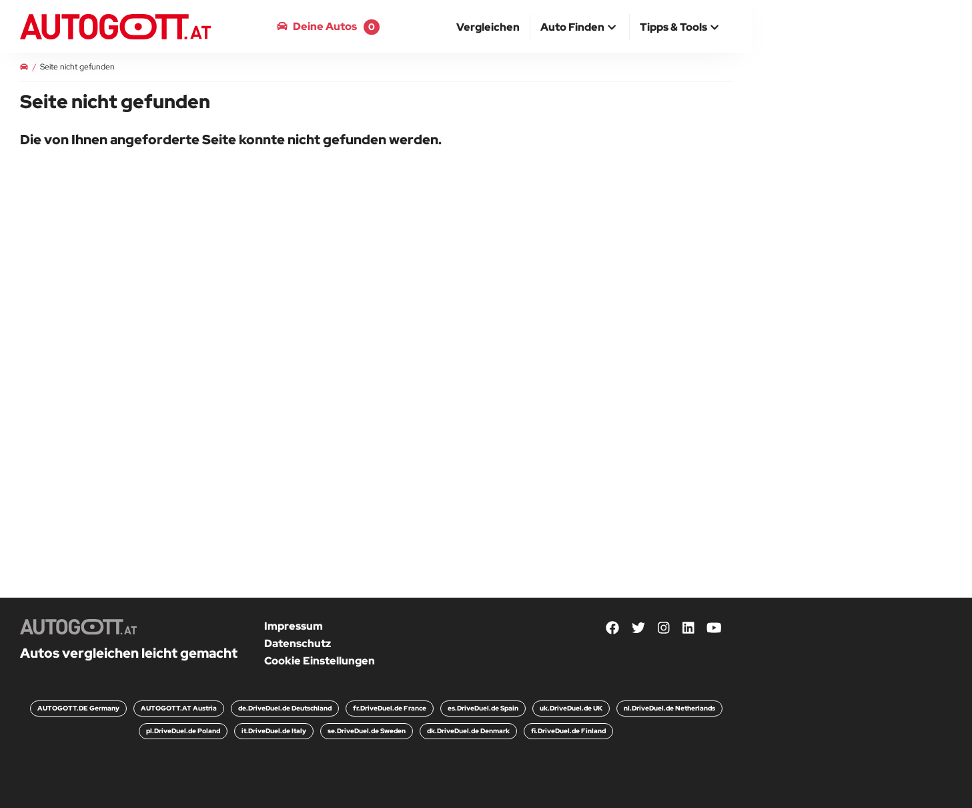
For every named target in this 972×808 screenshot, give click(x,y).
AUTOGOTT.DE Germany (78, 708)
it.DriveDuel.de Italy (273, 731)
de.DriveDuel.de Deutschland (285, 708)
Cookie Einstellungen (319, 661)
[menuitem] (488, 26)
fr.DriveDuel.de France (389, 708)
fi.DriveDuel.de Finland (568, 731)
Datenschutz (297, 643)
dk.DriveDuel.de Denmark (468, 731)
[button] (579, 28)
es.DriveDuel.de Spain (483, 708)
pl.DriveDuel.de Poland (183, 731)
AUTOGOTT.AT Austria (179, 708)
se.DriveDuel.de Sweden (367, 731)
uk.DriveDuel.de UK (571, 708)
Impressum (293, 626)
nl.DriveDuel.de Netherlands (669, 708)
